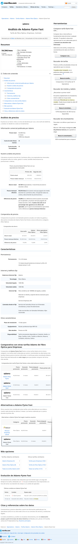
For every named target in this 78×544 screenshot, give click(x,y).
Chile (23, 539)
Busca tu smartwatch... (65, 136)
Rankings (51, 7)
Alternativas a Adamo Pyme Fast (13, 103)
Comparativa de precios (14, 88)
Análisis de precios (9, 80)
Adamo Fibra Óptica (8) (9, 465)
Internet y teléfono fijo (13, 96)
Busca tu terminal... (65, 108)
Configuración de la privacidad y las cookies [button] (34, 533)
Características (8, 91)
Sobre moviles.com (4, 533)
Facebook (3, 536)
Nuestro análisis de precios (15, 86)
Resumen (7, 78)
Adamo (12, 18)
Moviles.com (8, 3)
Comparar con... (65, 56)
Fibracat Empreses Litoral (7, 430)
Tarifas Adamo (20, 18)
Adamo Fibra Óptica (32, 18)
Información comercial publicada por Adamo (20, 83)
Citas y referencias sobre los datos (14, 111)
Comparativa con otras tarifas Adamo (15, 101)
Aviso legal (20, 533)
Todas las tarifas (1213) (35, 469)
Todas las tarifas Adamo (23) (10, 469)
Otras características (13, 98)
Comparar (5, 7)
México (43, 539)
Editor (13, 38)
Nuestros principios (25, 521)
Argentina (10, 539)
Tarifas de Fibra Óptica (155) (37, 465)
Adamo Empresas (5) (8, 461)
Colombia (30, 539)
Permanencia (11, 93)
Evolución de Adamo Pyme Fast (13, 108)
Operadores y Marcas (22, 7)
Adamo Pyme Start (7, 385)
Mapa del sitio (13, 533)
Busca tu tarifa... (65, 78)
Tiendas (44, 7)
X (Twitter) (11, 536)
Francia (37, 539)
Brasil (17, 539)
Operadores (5, 18)
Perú (50, 539)
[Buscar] (67, 7)
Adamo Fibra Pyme (7, 375)
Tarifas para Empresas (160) (37, 461)
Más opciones (8, 106)
